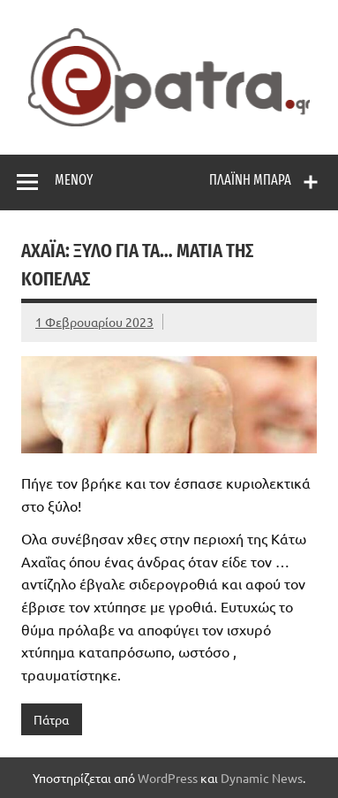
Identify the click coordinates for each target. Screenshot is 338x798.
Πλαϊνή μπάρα (250, 179)
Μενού (74, 179)
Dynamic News (262, 778)
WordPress (168, 778)
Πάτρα (51, 719)
